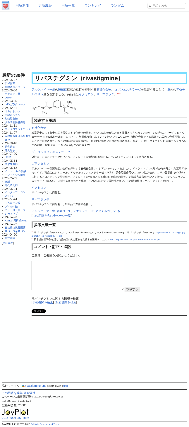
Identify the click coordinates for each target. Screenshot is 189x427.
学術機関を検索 (42, 302)
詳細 (65, 386)
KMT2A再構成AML (15, 220)
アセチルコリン (105, 211)
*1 (118, 93)
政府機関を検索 (66, 302)
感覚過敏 (10, 150)
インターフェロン (15, 192)
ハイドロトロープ (15, 210)
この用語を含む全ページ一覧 (51, 215)
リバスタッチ (105, 94)
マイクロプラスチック (18, 129)
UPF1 (8, 157)
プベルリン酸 (12, 202)
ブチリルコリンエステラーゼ (51, 151)
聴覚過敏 (10, 146)
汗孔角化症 (11, 185)
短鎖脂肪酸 (11, 118)
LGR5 (8, 97)
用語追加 (22, 5)
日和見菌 (10, 83)
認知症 (62, 89)
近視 (7, 139)
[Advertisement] (94, 40)
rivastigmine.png (34, 385)
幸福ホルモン (12, 115)
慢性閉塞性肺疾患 (15, 122)
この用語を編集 (12, 392)
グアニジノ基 (12, 93)
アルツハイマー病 (43, 89)
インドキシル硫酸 (15, 174)
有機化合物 (104, 89)
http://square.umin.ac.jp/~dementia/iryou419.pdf (135, 239)
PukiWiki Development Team (45, 424)
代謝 (7, 181)
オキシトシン (12, 111)
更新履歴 (45, 5)
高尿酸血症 (11, 164)
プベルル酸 (11, 206)
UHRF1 (9, 195)
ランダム (117, 5)
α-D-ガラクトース (15, 104)
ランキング (92, 5)
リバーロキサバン (15, 231)
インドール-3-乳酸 (15, 171)
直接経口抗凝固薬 (15, 227)
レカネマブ (11, 213)
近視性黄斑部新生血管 (18, 136)
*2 (120, 93)
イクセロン (86, 94)
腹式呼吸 (10, 238)
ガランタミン (40, 163)
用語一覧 (68, 5)
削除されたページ (15, 87)
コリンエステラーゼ (127, 89)
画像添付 (29, 392)
